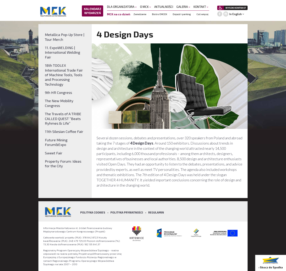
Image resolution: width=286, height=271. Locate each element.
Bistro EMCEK (159, 14)
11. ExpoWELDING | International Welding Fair (62, 52)
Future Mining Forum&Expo (56, 142)
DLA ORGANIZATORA (122, 6)
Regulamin (156, 212)
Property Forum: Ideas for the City (63, 163)
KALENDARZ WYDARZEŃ (92, 11)
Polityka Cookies (92, 212)
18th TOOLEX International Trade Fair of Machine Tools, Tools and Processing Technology (64, 74)
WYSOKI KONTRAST (235, 7)
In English (235, 14)
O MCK (145, 6)
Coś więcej (202, 14)
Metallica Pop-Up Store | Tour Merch (64, 36)
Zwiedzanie (140, 14)
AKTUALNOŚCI (163, 6)
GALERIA (183, 6)
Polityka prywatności (126, 212)
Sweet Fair (53, 153)
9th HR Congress (58, 92)
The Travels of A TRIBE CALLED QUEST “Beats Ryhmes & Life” (63, 118)
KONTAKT (200, 6)
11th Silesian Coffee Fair (64, 131)
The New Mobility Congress (59, 103)
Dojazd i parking (182, 14)
